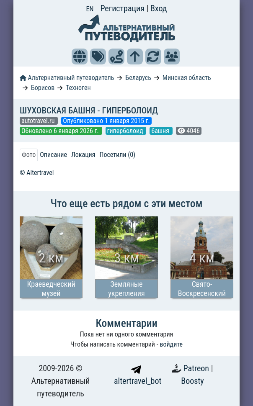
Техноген (78, 88)
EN (90, 9)
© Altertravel (37, 173)
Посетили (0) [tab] (117, 155)
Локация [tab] (83, 155)
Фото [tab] (29, 155)
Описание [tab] (53, 155)
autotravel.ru (38, 121)
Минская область (187, 78)
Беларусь (138, 78)
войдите (171, 344)
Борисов (42, 88)
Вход (158, 8)
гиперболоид (126, 131)
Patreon (197, 368)
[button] (79, 56)
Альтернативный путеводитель (67, 78)
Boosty (192, 381)
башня (160, 131)
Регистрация (123, 8)
